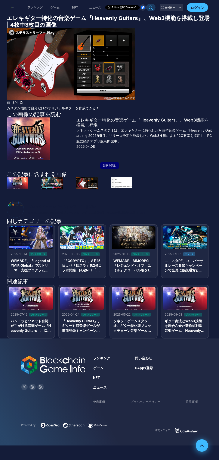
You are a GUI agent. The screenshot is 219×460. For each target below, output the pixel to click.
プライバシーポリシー (145, 401)
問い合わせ (143, 358)
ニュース (100, 387)
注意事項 (192, 401)
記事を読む (110, 165)
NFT (75, 7)
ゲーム (54, 7)
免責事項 (99, 401)
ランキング (34, 7)
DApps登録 (144, 368)
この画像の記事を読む (34, 114)
